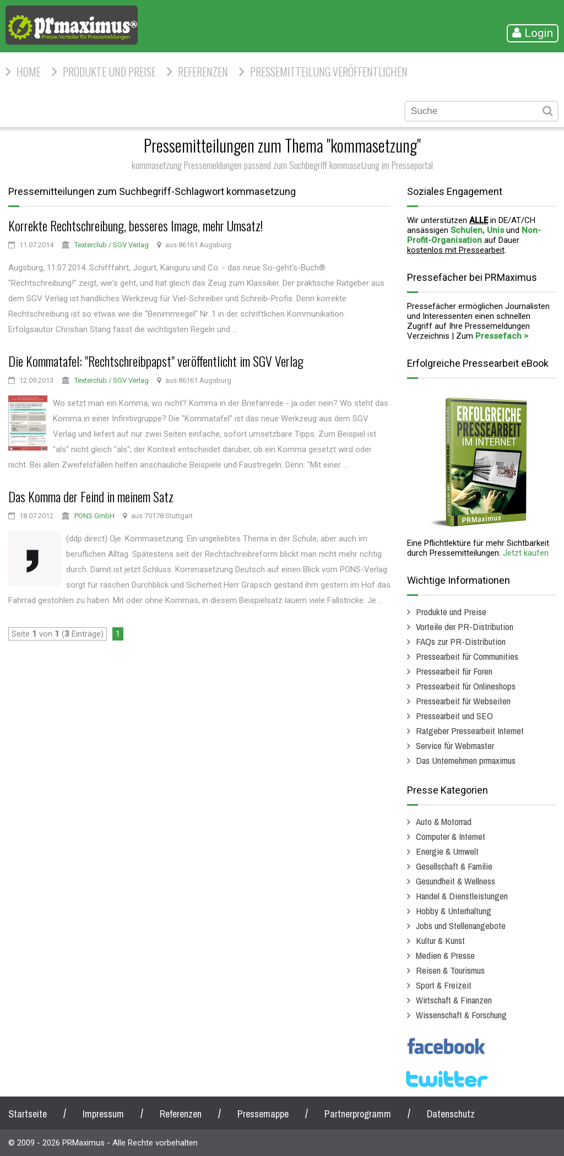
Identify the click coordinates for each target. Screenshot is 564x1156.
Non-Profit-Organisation (474, 235)
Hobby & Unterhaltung (453, 910)
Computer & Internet (450, 836)
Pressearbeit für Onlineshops (466, 686)
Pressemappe (263, 1114)
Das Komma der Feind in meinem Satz (90, 496)
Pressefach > (501, 336)
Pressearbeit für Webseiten (463, 700)
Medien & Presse (445, 955)
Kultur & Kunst (440, 940)
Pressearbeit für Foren (454, 671)
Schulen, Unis (477, 230)
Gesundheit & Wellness (455, 881)
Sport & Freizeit (443, 985)
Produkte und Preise (109, 71)
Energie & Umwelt (447, 851)
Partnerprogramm (357, 1114)
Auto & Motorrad (443, 821)
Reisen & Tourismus (450, 970)
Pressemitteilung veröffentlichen (329, 71)
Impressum (103, 1114)
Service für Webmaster (455, 745)
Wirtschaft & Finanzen (454, 1000)
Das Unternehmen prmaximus (466, 760)
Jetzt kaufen (526, 553)
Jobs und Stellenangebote (461, 925)
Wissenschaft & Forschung (461, 1014)
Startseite (27, 1114)
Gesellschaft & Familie (454, 866)
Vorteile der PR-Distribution (464, 626)
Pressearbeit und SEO (454, 715)
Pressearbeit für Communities (467, 656)
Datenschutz (451, 1114)
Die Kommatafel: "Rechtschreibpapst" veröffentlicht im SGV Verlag (155, 361)
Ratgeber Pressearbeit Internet (470, 730)
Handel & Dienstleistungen (462, 895)
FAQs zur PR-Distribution (461, 641)
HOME (29, 71)
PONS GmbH (94, 516)
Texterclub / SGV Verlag (111, 245)
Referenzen (203, 71)
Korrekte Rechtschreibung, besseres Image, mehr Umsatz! (135, 225)
